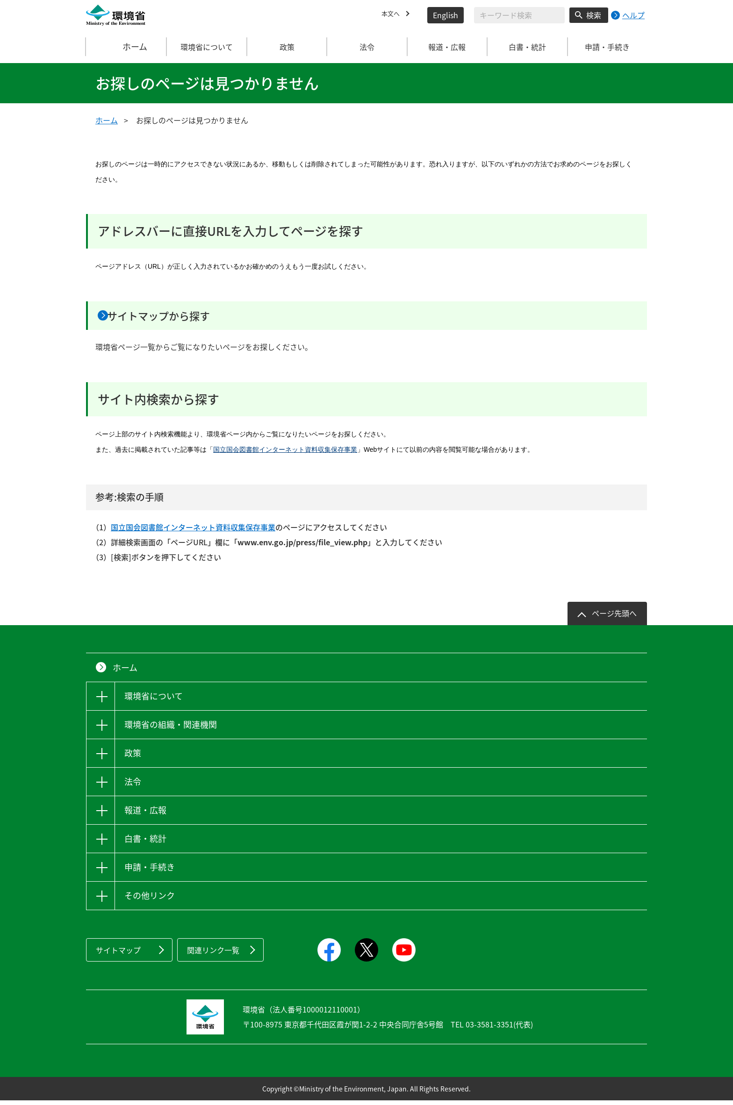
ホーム (126, 46)
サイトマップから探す (178, 318)
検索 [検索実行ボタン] (593, 15)
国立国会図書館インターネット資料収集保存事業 (285, 454)
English (445, 15)
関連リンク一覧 (213, 954)
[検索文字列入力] (519, 15)
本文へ (392, 15)
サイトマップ (118, 954)
